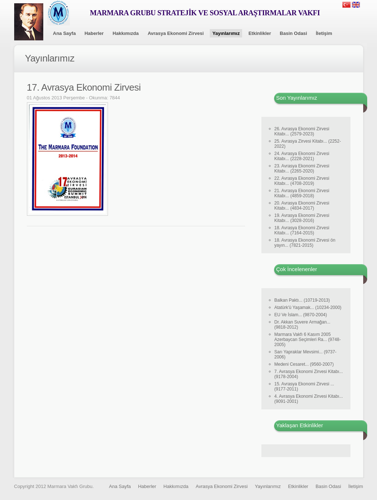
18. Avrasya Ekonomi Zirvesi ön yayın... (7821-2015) (305, 243)
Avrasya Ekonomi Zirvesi (176, 33)
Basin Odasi (293, 33)
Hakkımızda (126, 33)
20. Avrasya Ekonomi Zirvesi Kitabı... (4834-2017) (301, 206)
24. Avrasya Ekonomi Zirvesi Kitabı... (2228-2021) (301, 156)
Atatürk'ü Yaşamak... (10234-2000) (308, 307)
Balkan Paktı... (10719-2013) (302, 300)
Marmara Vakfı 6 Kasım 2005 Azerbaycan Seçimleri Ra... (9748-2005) (307, 339)
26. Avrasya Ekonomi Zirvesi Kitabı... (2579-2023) (301, 131)
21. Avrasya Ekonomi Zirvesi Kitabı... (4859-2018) (301, 193)
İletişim (324, 33)
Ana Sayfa (64, 33)
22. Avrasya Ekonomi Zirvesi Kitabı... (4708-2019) (301, 181)
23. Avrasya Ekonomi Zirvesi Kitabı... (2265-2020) (301, 168)
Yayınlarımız (226, 33)
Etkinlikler (259, 33)
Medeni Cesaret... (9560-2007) (304, 364)
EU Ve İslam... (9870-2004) (300, 314)
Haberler (94, 33)
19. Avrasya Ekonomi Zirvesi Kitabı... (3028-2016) (301, 218)
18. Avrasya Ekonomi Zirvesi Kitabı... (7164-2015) (301, 230)
